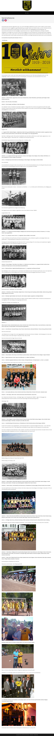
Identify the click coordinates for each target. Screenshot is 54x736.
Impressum (31, 734)
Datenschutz (36, 734)
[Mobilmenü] (27, 13)
